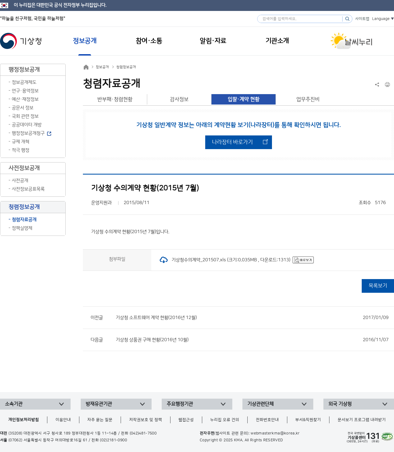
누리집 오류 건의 (224, 420)
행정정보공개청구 (28, 133)
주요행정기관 (180, 404)
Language (381, 19)
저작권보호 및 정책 (145, 420)
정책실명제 (22, 228)
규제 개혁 (20, 141)
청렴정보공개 (126, 67)
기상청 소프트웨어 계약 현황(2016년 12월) (252, 318)
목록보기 (378, 286)
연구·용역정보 (25, 90)
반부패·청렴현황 (114, 99)
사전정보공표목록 (28, 189)
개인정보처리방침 (23, 420)
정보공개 (102, 67)
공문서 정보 (22, 107)
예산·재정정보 (25, 99)
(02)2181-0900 (113, 440)
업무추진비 (308, 99)
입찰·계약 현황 (243, 99)
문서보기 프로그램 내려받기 (362, 420)
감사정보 (179, 99)
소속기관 (13, 404)
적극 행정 (20, 150)
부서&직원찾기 (308, 420)
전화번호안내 (267, 420)
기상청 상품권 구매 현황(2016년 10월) (252, 340)
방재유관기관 (99, 404)
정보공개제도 (24, 82)
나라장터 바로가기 (232, 142)
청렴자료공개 (24, 219)
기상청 (21, 41)
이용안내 (63, 420)
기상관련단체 (260, 404)
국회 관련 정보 (25, 116)
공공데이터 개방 (27, 124)
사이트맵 (362, 19)
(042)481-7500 (143, 433)
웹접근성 (186, 420)
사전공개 (20, 180)
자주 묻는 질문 (99, 420)
